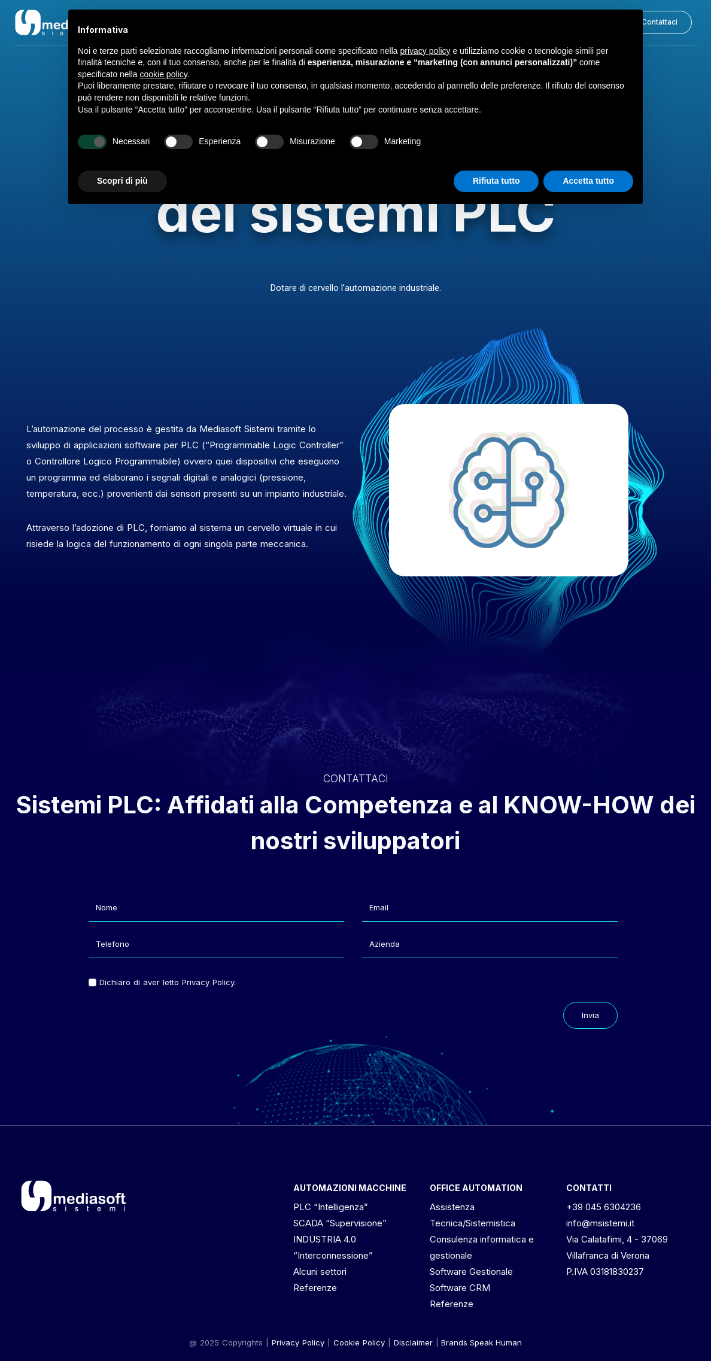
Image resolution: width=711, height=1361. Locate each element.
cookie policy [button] (163, 74)
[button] (659, 22)
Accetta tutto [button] (588, 181)
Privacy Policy (298, 1342)
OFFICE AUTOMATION (476, 1188)
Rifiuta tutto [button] (496, 181)
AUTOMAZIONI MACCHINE (349, 1188)
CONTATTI (589, 1188)
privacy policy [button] (425, 51)
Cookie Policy (359, 1342)
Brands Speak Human (481, 1342)
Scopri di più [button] (122, 181)
